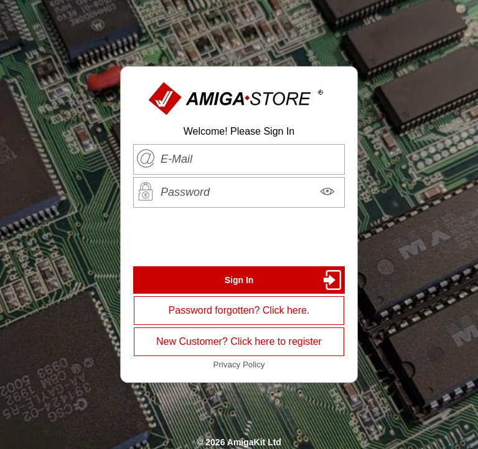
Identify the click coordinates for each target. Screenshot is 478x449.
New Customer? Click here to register (239, 341)
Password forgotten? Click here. (239, 310)
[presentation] (239, 237)
